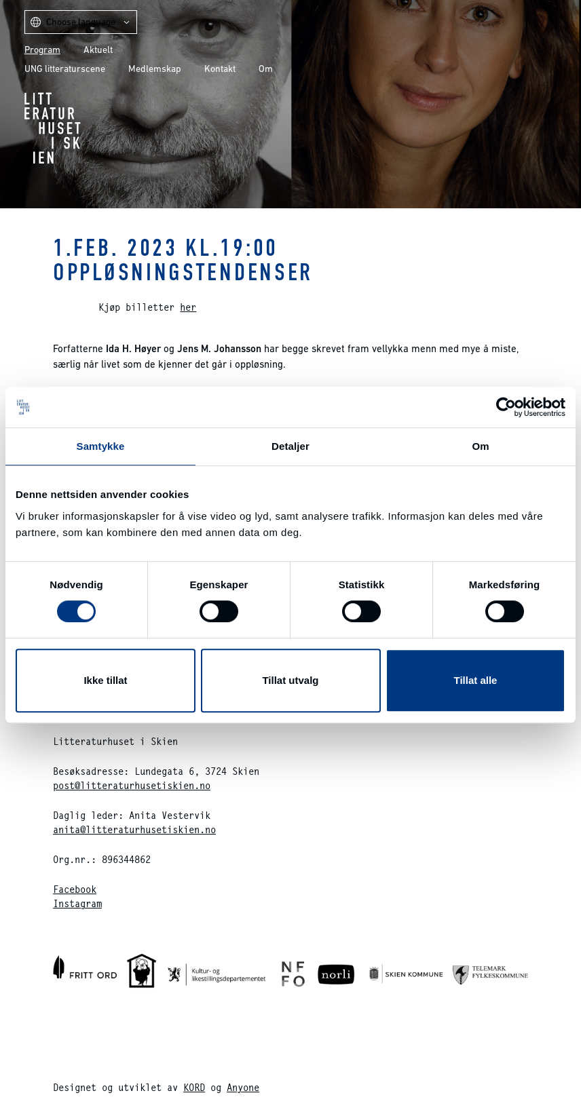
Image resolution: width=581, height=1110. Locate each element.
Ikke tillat (105, 680)
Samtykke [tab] (101, 446)
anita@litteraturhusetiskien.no (134, 829)
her (188, 307)
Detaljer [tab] (290, 446)
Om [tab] (480, 446)
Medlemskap (154, 68)
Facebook (74, 889)
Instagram (77, 903)
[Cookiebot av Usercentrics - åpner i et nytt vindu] (506, 407)
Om (266, 68)
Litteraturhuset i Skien (52, 128)
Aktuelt (98, 49)
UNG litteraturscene (64, 68)
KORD (194, 1087)
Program (42, 49)
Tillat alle (476, 680)
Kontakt (220, 68)
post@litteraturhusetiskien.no (131, 785)
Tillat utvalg (290, 680)
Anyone (243, 1087)
